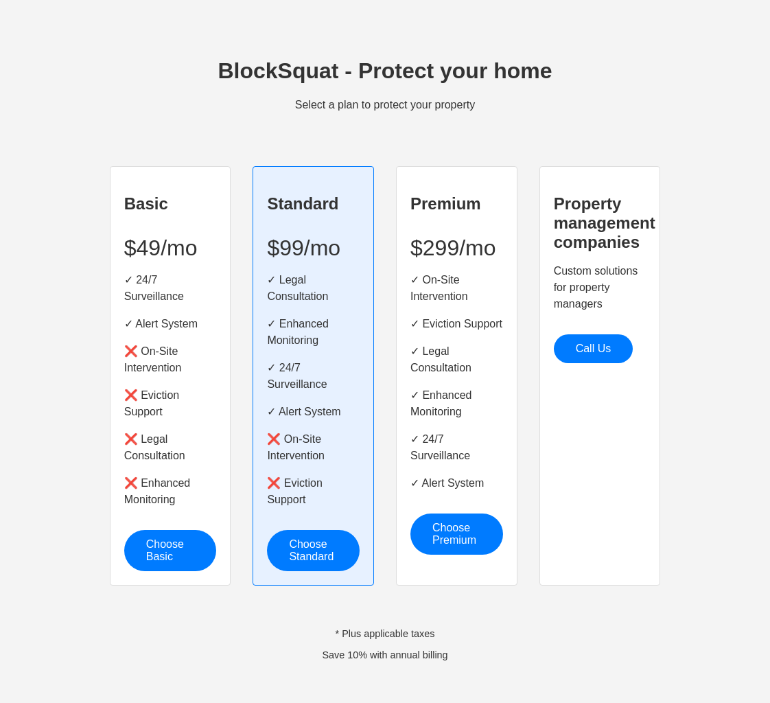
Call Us (593, 348)
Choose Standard (311, 550)
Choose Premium (454, 534)
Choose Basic (165, 550)
